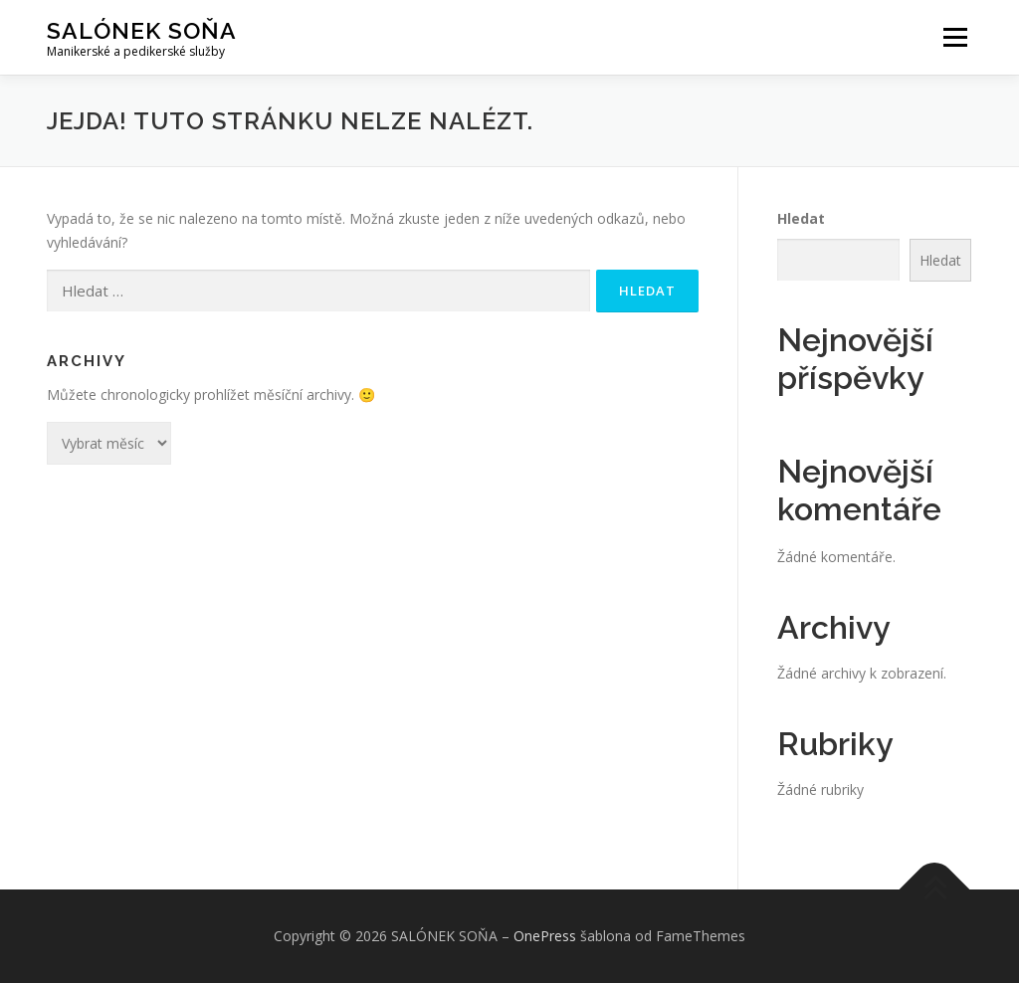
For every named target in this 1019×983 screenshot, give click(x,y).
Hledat (801, 218)
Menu (954, 37)
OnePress (544, 935)
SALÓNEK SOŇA (142, 30)
